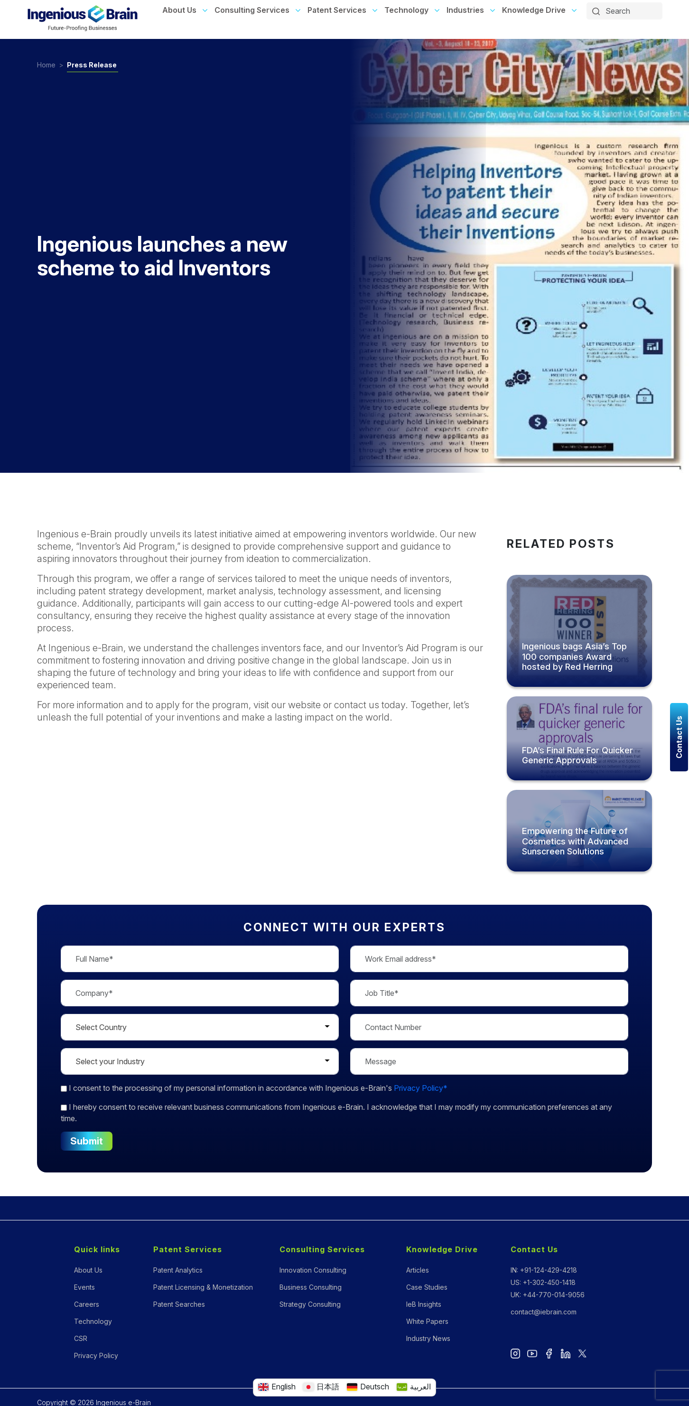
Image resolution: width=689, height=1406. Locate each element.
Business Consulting (310, 1287)
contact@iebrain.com (544, 1312)
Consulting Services (251, 10)
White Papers (427, 1321)
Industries (465, 10)
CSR (80, 1338)
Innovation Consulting (312, 1270)
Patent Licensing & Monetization (203, 1287)
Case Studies (426, 1287)
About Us (179, 10)
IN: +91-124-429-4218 (544, 1270)
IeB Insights (423, 1304)
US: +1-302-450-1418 (543, 1282)
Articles (417, 1270)
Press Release (92, 65)
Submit (86, 1141)
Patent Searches (179, 1304)
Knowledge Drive (534, 10)
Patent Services (336, 10)
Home (46, 65)
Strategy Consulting (310, 1304)
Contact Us (534, 1249)
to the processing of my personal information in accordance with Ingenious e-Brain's (254, 1088)
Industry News (428, 1338)
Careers (86, 1304)
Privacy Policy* (420, 1088)
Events (84, 1287)
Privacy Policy (96, 1355)
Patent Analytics (178, 1270)
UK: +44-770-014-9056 (548, 1295)
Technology (406, 10)
